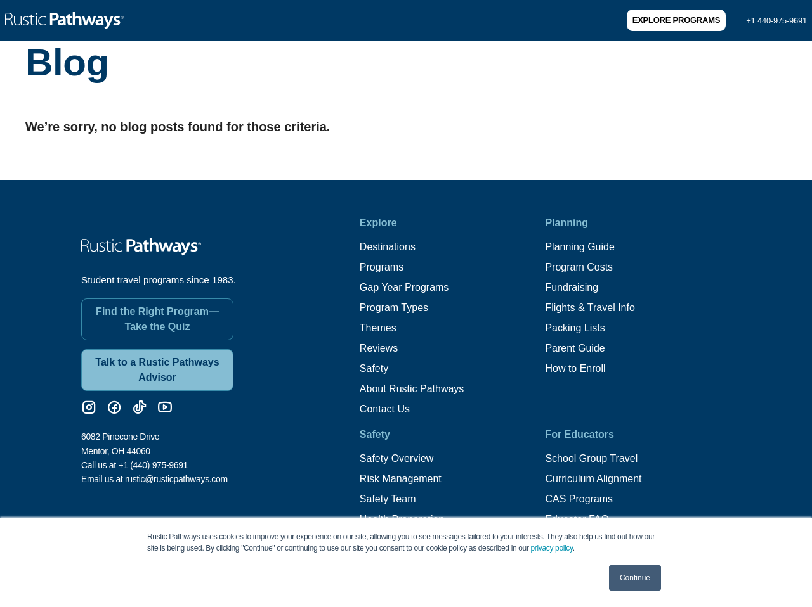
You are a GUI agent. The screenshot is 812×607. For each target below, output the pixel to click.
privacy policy (552, 548)
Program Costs (579, 267)
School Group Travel (591, 458)
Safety (374, 368)
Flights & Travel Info (589, 307)
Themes (378, 328)
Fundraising (571, 287)
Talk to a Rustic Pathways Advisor (157, 370)
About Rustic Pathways (412, 388)
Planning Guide (579, 246)
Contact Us (385, 409)
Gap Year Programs (404, 287)
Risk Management (401, 478)
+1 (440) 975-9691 (153, 465)
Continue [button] (635, 577)
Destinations (388, 246)
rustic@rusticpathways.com (176, 479)
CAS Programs (579, 499)
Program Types (394, 307)
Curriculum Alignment (593, 478)
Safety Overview (396, 458)
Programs (381, 267)
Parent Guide (575, 348)
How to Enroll (575, 368)
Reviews (379, 348)
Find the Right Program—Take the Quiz (157, 319)
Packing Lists (575, 328)
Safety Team (388, 499)
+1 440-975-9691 (776, 20)
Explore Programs (676, 20)
